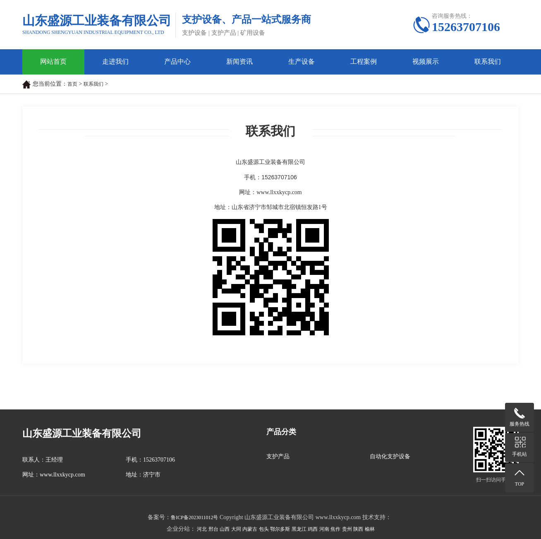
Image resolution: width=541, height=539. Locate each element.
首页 (72, 84)
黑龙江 (299, 529)
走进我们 (115, 61)
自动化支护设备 (390, 456)
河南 (324, 529)
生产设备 (301, 61)
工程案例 (363, 61)
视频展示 (425, 61)
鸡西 (313, 529)
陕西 (358, 529)
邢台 (213, 529)
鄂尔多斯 (280, 529)
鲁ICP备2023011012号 (194, 517)
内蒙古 (249, 529)
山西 (225, 529)
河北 (202, 529)
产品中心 (177, 61)
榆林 (370, 529)
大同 (236, 529)
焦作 (335, 529)
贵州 (347, 529)
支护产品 (278, 456)
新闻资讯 (239, 61)
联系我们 (487, 61)
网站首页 (53, 61)
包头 (264, 529)
